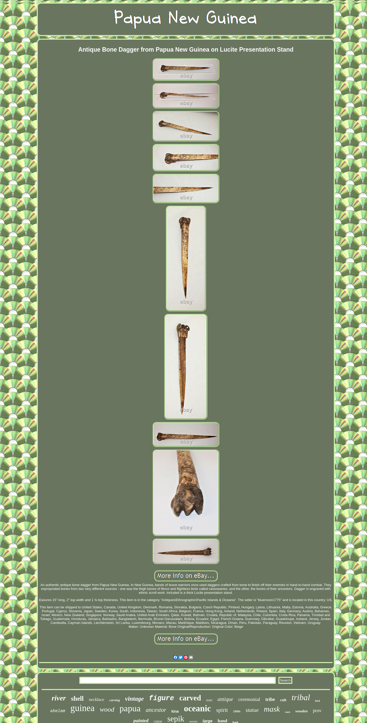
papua (129, 708)
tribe (270, 699)
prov (317, 710)
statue (252, 710)
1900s (237, 711)
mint (209, 700)
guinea (82, 708)
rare (287, 711)
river (59, 698)
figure (161, 698)
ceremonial (249, 699)
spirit (222, 710)
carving (114, 700)
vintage (134, 698)
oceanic (197, 708)
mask (272, 709)
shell (77, 698)
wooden (301, 711)
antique (225, 699)
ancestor (156, 710)
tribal (301, 697)
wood (107, 709)
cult (283, 700)
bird (317, 700)
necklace (96, 699)
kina (175, 711)
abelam (57, 711)
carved (190, 698)
